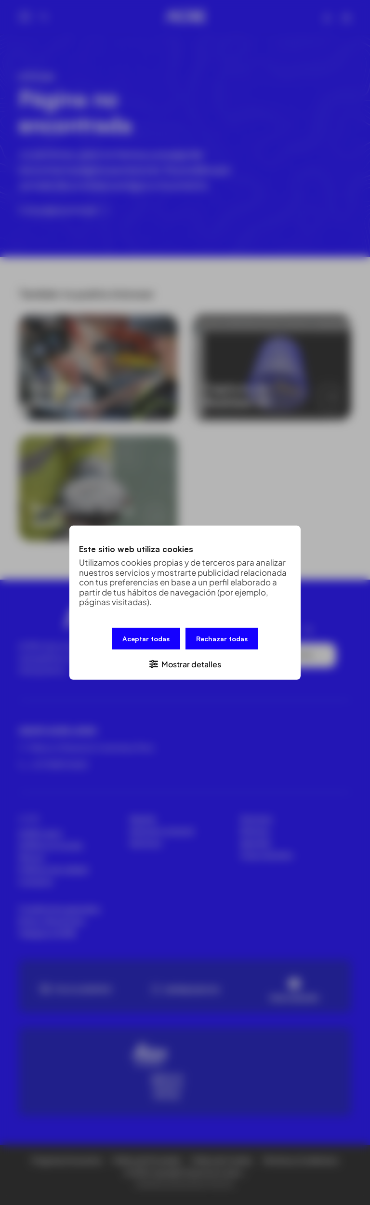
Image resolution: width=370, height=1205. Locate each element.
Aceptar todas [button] (146, 638)
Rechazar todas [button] (222, 638)
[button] (185, 663)
